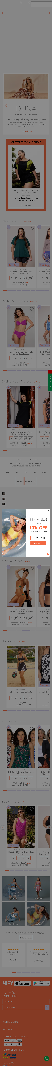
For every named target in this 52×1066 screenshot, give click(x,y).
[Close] (48, 510)
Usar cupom (38, 543)
